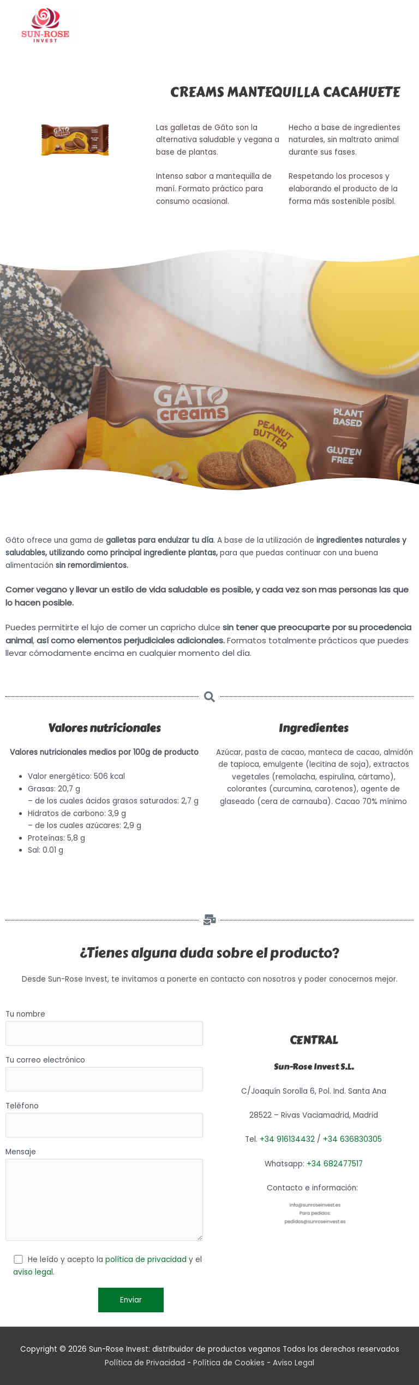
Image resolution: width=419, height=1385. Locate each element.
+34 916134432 (287, 1139)
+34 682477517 (335, 1164)
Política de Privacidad (145, 1363)
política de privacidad (146, 1259)
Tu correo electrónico (104, 1073)
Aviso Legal (293, 1363)
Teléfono (104, 1119)
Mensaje (104, 1196)
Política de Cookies (229, 1363)
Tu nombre (104, 1027)
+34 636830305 (352, 1139)
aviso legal (33, 1272)
